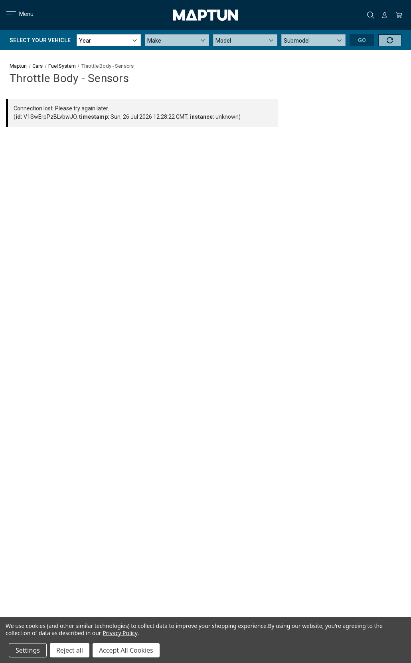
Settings (28, 650)
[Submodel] (313, 40)
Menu (15, 14)
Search (370, 15)
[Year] (109, 40)
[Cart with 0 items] (399, 15)
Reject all (69, 650)
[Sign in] (384, 15)
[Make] (177, 40)
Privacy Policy (120, 633)
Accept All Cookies (126, 650)
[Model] (245, 40)
